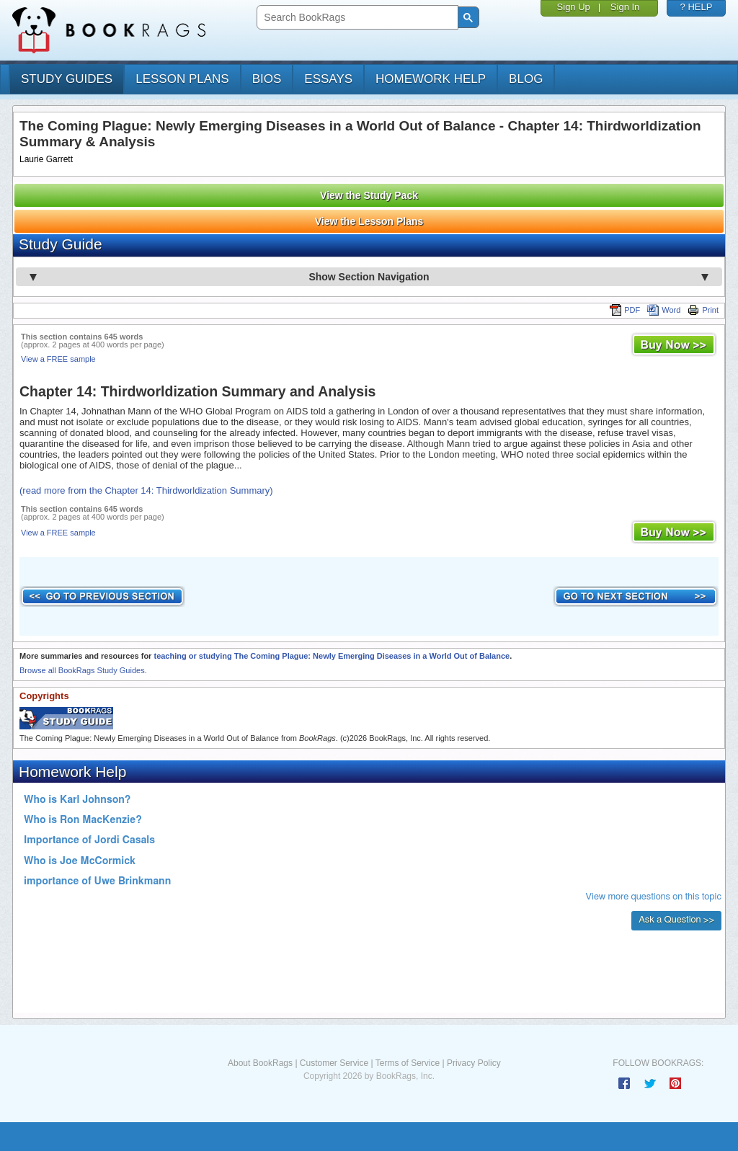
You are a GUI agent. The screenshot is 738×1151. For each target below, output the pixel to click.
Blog (526, 79)
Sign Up (573, 6)
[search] (356, 17)
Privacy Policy (474, 1063)
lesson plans (181, 79)
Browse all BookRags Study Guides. (83, 670)
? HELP (696, 6)
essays (328, 79)
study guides (66, 79)
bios (267, 79)
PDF (625, 310)
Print (703, 310)
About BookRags (260, 1063)
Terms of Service (407, 1063)
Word (663, 310)
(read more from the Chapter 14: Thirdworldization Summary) (146, 490)
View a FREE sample (58, 359)
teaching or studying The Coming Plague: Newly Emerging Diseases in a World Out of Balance (332, 656)
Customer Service (334, 1063)
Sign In (624, 6)
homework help (430, 79)
